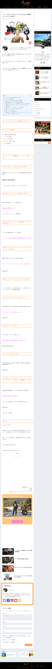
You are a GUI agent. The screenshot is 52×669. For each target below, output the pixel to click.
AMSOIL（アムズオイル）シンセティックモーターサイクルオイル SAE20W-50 (17, 106)
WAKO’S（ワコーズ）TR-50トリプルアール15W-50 (15, 107)
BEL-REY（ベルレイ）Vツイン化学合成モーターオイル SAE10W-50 (18, 103)
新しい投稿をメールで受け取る (9, 642)
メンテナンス (32, 7)
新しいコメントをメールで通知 (9, 639)
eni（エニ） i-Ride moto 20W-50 (11, 111)
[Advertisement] (17, 85)
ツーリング (22, 7)
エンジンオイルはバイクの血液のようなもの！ (12, 97)
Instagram (12, 602)
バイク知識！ (39, 7)
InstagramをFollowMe (17, 521)
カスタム (27, 7)
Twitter (4, 602)
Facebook (8, 602)
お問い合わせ (45, 7)
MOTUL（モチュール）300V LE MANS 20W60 (14, 101)
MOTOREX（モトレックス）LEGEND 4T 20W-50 (14, 102)
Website (20, 602)
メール (4, 626)
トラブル (37, 106)
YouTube (16, 602)
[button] (30, 96)
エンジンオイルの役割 (28, 490)
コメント (4, 613)
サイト (3, 631)
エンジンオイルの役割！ (10, 98)
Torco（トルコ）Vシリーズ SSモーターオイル (14, 108)
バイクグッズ (16, 7)
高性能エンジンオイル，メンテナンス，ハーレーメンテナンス (21, 491)
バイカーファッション (8, 7)
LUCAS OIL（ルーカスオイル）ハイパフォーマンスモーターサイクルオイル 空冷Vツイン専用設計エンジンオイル (18, 113)
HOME (26, 664)
